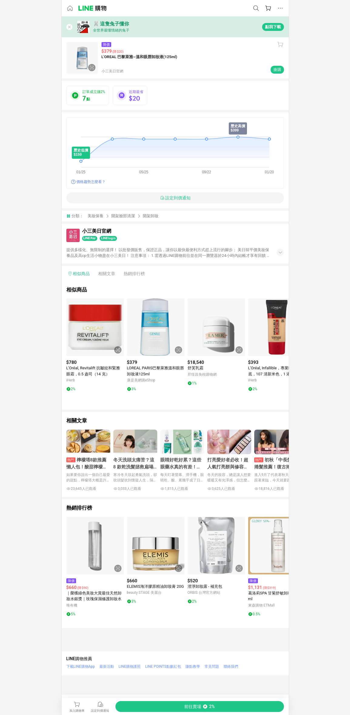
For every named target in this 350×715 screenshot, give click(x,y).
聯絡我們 (231, 666)
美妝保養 (95, 216)
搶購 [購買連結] (277, 69)
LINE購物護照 (129, 666)
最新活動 (106, 666)
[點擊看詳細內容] (95, 327)
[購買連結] (199, 706)
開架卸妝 (150, 216)
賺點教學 (192, 666)
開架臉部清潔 (123, 216)
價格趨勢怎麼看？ (90, 182)
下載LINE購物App (80, 666)
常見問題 (212, 666)
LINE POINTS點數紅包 (163, 666)
